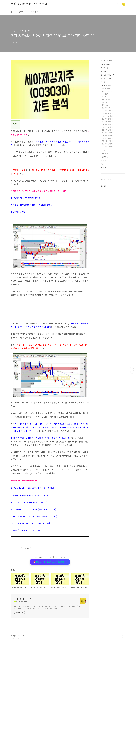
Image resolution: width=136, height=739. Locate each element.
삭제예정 (103, 167)
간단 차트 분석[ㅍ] (107, 144)
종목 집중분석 (107, 99)
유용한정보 (104, 153)
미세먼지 (103, 160)
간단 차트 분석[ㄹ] (107, 119)
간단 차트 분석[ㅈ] (107, 133)
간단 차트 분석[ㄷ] (107, 116)
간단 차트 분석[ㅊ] (107, 135)
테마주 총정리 (105, 64)
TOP (123, 732)
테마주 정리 (34, 11)
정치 (102, 164)
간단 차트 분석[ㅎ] (107, 146)
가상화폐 (103, 150)
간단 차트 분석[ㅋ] (107, 138)
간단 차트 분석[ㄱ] (107, 110)
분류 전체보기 (106, 61)
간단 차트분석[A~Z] (107, 108)
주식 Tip (104, 71)
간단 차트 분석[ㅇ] (107, 130)
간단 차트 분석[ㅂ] (107, 124)
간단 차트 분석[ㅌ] (107, 141)
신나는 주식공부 (107, 85)
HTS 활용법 (105, 94)
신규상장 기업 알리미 (107, 75)
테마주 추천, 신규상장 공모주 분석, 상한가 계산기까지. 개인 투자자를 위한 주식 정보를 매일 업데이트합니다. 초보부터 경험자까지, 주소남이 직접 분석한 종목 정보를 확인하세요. (47, 702)
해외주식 (104, 102)
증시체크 (104, 68)
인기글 (109, 179)
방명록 (21, 11)
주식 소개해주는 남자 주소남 (29, 4)
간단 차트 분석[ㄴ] (107, 113)
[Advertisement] (50, 320)
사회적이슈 (104, 157)
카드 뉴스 (104, 82)
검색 (118, 4)
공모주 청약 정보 (106, 78)
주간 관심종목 (106, 88)
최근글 (103, 179)
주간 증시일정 (107, 91)
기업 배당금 (105, 97)
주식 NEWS (105, 105)
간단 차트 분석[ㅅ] (107, 127)
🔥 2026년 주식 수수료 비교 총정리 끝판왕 (50, 657)
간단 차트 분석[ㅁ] (107, 122)
